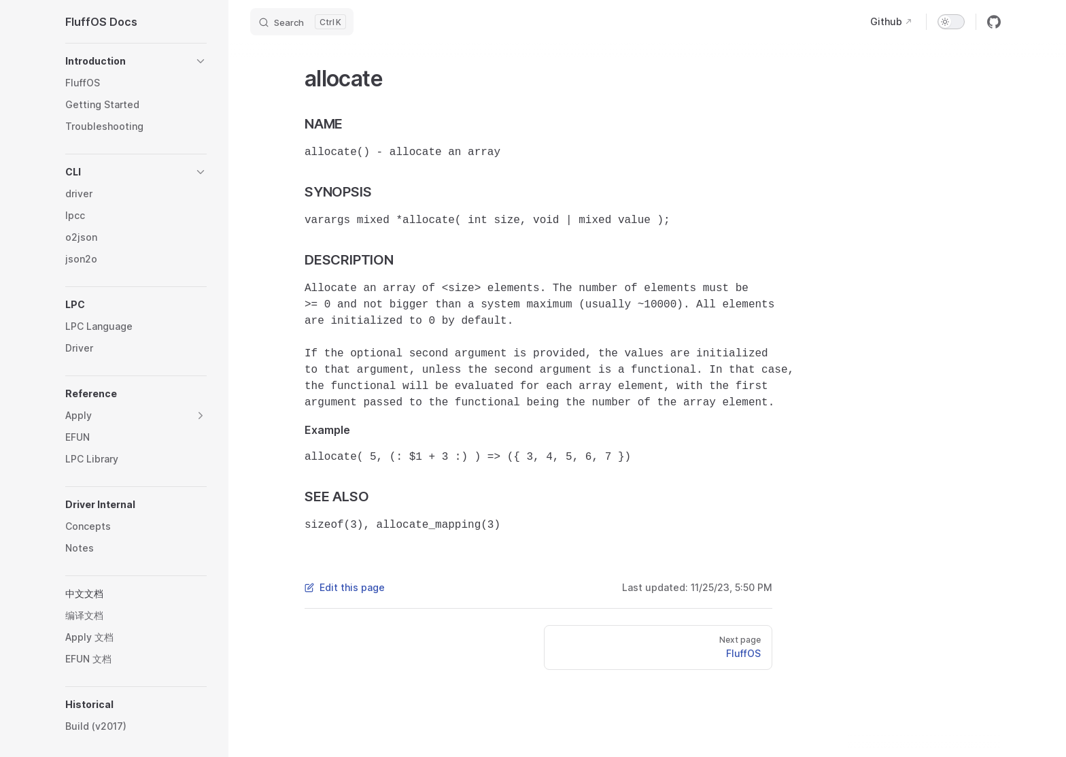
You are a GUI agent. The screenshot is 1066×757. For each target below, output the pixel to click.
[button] (136, 61)
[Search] (302, 21)
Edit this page (345, 587)
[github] (994, 22)
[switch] (951, 21)
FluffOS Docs (101, 22)
